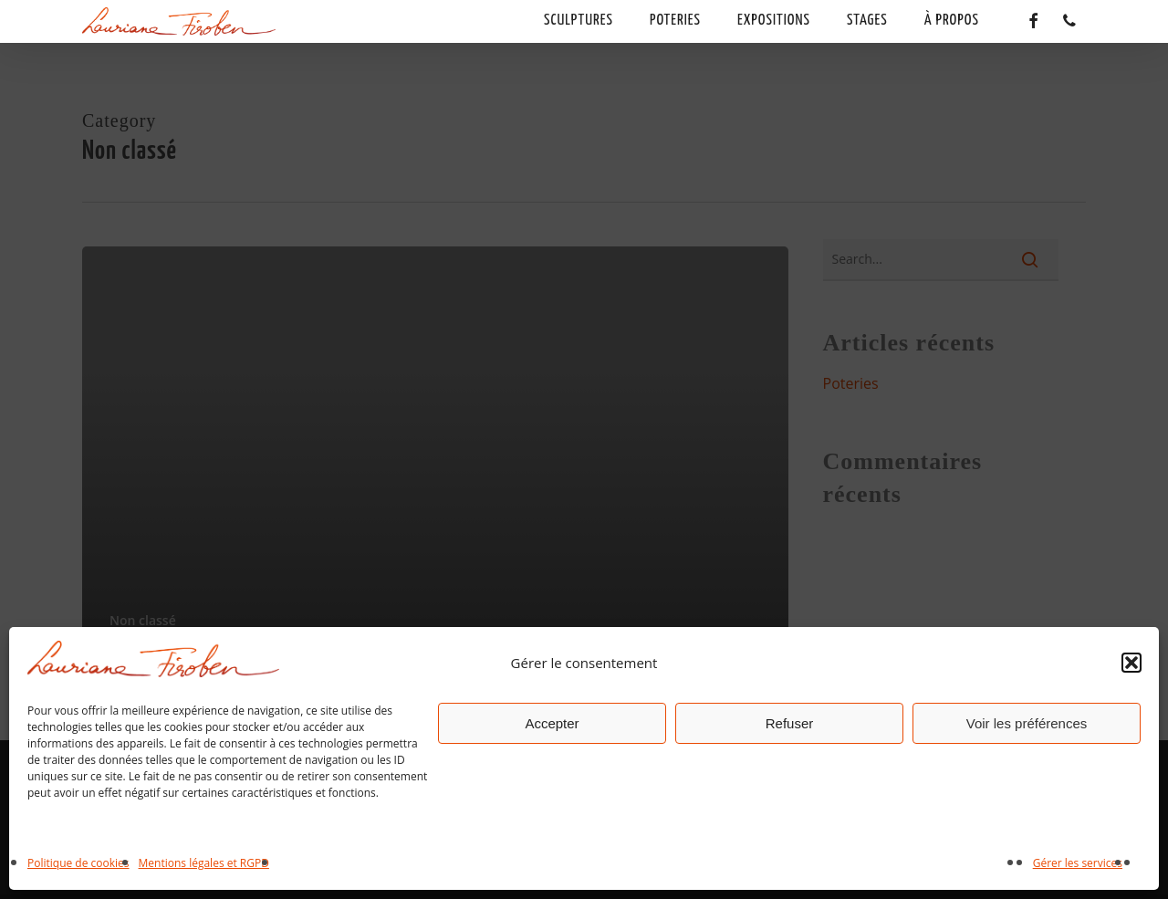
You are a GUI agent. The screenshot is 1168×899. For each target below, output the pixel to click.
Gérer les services (1077, 863)
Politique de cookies (78, 863)
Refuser (790, 723)
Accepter (552, 723)
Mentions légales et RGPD (204, 863)
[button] (1131, 662)
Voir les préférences (1027, 723)
